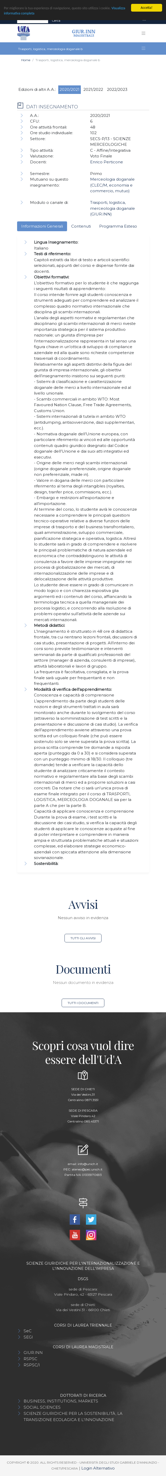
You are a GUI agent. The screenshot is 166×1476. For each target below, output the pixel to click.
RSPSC (30, 1358)
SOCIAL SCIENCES (42, 1407)
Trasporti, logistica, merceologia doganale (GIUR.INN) (112, 208)
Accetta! (146, 7)
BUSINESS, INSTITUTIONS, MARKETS (61, 1401)
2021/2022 (93, 89)
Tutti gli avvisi (83, 938)
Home (25, 60)
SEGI (28, 1337)
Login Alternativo (98, 1468)
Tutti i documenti (83, 1003)
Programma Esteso (118, 226)
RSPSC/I (32, 1364)
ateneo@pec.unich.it (87, 1169)
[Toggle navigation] (144, 20)
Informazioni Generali (42, 226)
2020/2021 (70, 89)
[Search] (32, 20)
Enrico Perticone (106, 161)
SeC (28, 1330)
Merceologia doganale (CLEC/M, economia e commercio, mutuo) (112, 185)
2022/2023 (117, 89)
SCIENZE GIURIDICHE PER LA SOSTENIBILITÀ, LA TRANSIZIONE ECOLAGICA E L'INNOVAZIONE (73, 1416)
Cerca (56, 20)
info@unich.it (88, 1164)
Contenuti (81, 226)
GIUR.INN (33, 1352)
